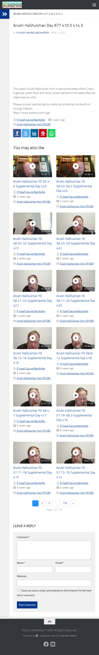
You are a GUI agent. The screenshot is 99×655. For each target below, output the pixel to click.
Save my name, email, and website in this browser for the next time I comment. (54, 593)
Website (21, 576)
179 (64, 503)
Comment (23, 537)
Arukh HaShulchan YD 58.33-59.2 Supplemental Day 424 (74, 186)
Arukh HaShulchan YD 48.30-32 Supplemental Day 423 (32, 243)
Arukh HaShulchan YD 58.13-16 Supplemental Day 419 (32, 358)
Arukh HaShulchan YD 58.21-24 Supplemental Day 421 (32, 300)
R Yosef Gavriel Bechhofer (33, 32)
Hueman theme (68, 635)
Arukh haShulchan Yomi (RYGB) (34, 124)
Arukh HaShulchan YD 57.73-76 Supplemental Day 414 (75, 472)
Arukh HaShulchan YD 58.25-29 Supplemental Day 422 (75, 243)
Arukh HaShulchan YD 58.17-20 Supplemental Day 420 (75, 300)
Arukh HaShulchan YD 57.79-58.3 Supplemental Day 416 (74, 415)
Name (21, 562)
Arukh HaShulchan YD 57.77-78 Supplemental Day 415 (32, 472)
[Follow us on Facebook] (46, 644)
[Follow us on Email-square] (53, 644)
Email (60, 562)
